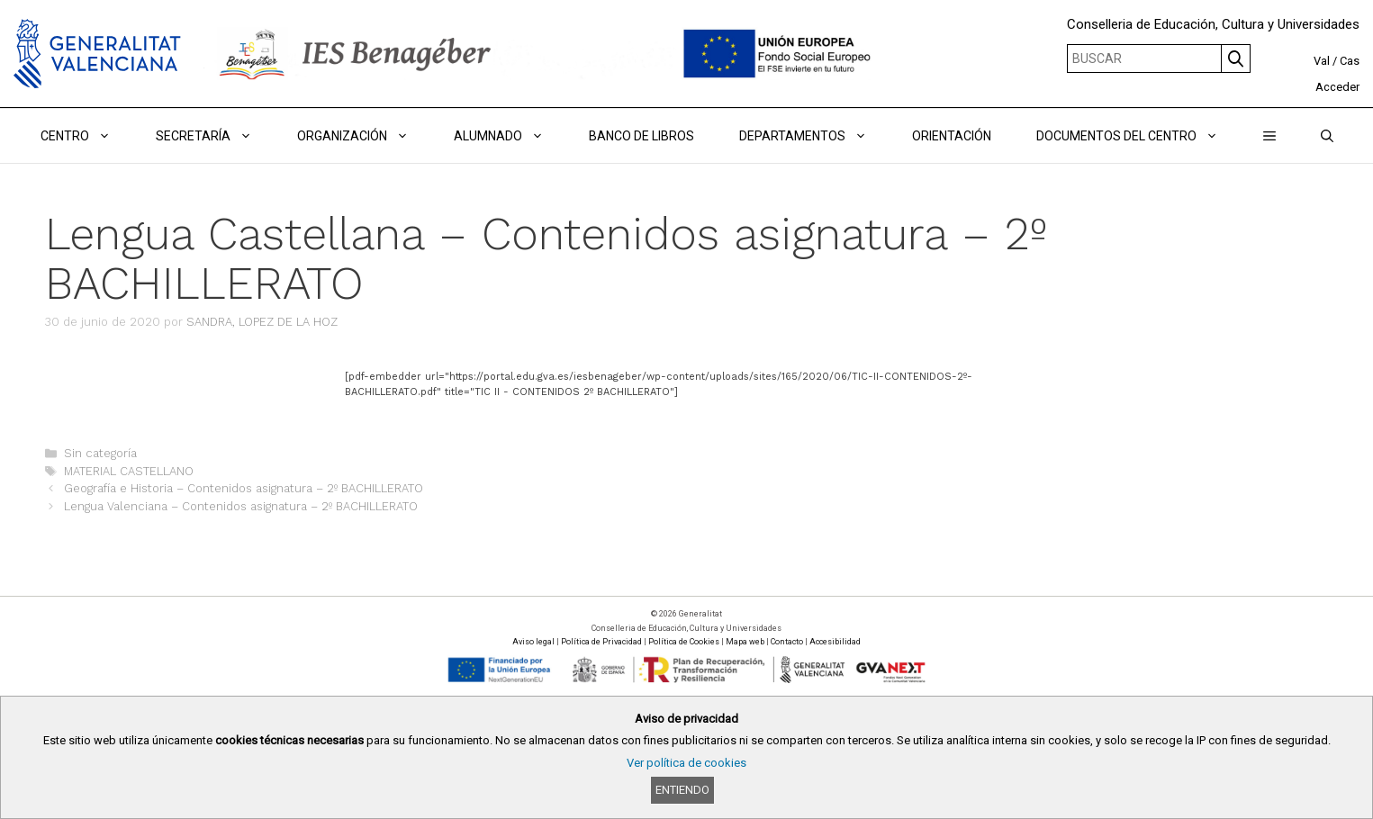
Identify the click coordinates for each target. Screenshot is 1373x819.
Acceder (1337, 87)
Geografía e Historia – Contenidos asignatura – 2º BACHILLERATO (243, 488)
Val (1322, 61)
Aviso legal (533, 641)
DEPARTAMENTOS (814, 136)
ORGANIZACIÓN (364, 136)
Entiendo (682, 789)
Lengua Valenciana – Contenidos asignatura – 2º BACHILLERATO (241, 506)
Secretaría (215, 136)
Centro (87, 136)
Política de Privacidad (601, 641)
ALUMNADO (510, 136)
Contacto (787, 641)
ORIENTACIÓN (951, 136)
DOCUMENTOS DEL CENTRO (1138, 136)
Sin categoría (100, 453)
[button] (1269, 136)
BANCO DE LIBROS (641, 136)
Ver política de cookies (686, 763)
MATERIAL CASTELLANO (129, 471)
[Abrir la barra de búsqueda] (1327, 136)
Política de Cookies (683, 641)
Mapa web (745, 641)
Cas (1349, 61)
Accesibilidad (835, 641)
